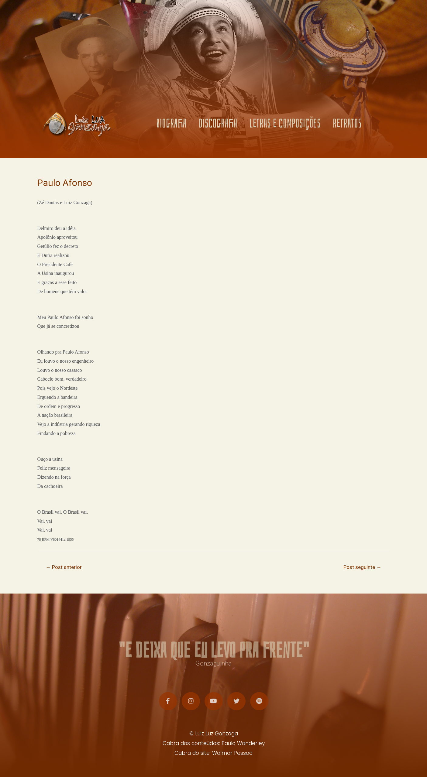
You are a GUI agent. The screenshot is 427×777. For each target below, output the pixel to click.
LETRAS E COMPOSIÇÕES (285, 126)
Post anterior (64, 567)
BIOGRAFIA (171, 126)
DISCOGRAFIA (218, 126)
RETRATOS (347, 126)
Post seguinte (362, 567)
